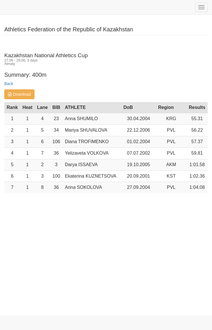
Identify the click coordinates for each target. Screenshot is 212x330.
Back (8, 83)
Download (19, 94)
